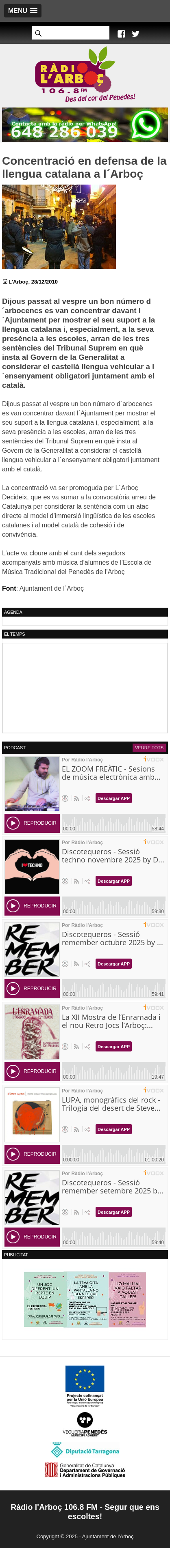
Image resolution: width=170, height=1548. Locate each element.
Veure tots (149, 747)
